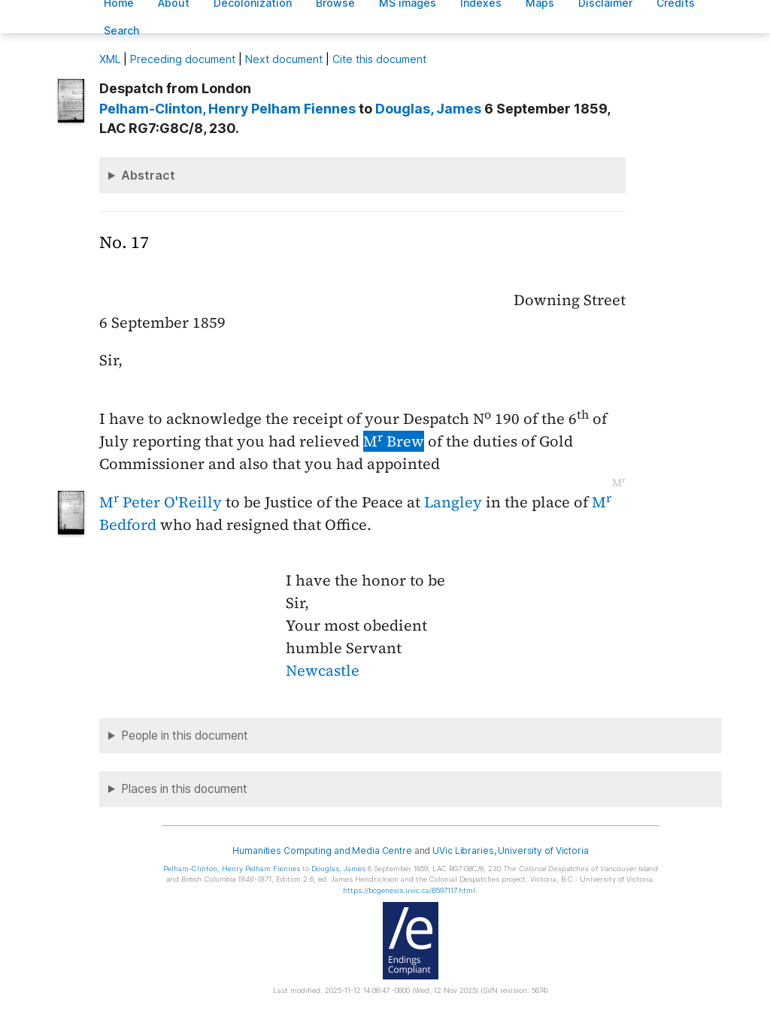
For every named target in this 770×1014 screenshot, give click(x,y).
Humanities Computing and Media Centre (322, 850)
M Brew (393, 441)
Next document (284, 59)
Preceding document (182, 59)
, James (428, 109)
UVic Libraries (462, 850)
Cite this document (379, 59)
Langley (453, 502)
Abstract (148, 175)
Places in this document (184, 789)
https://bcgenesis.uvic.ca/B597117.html (409, 890)
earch (122, 30)
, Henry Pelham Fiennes (227, 109)
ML (109, 59)
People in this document (184, 735)
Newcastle (322, 670)
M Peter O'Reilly (160, 502)
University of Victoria (543, 850)
